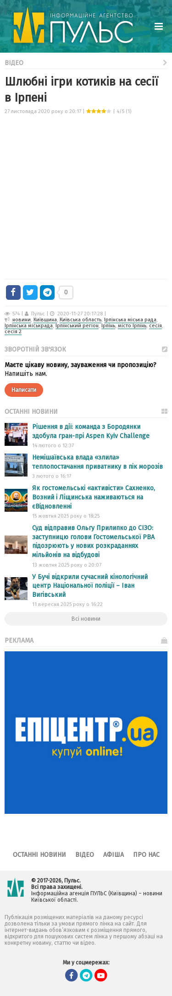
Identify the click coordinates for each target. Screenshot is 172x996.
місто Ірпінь (132, 326)
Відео (86, 62)
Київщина (45, 320)
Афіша (113, 855)
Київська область (80, 320)
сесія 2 (13, 332)
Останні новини (39, 855)
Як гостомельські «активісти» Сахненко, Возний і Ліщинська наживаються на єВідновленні (93, 497)
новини (21, 320)
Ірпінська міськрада (29, 326)
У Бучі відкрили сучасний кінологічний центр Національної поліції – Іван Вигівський (90, 586)
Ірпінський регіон (77, 326)
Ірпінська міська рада (130, 320)
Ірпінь (108, 326)
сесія (155, 326)
